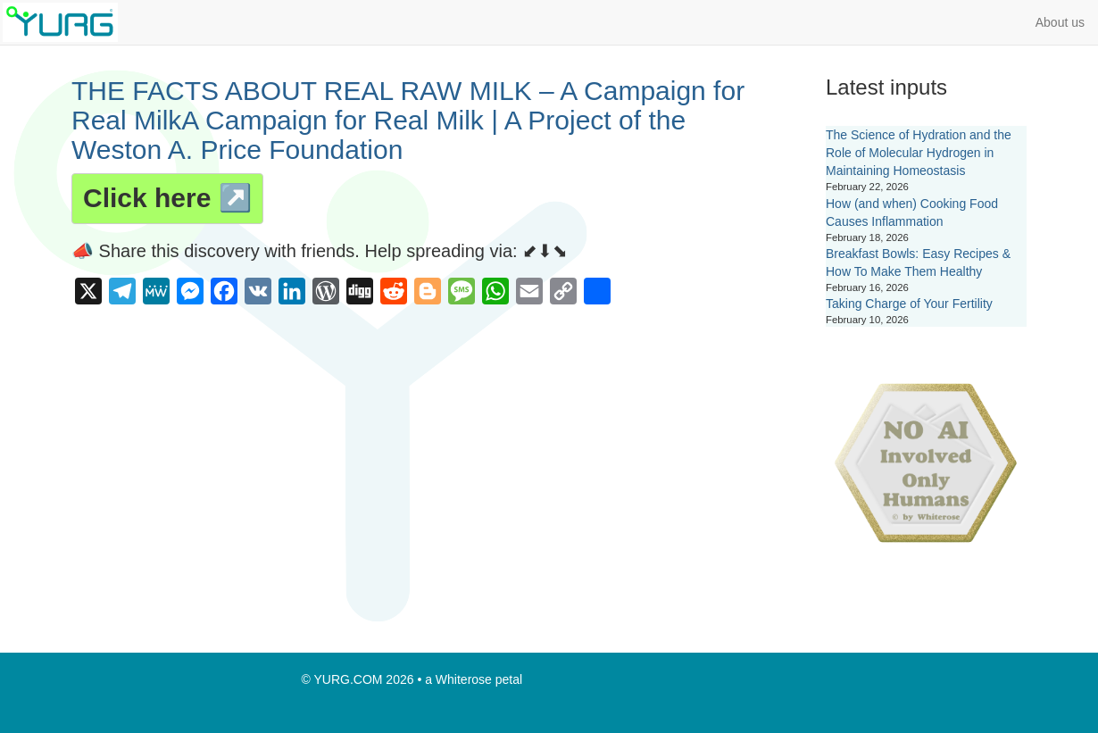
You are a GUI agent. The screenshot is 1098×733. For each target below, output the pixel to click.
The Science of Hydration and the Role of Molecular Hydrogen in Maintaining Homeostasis (918, 153)
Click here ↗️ (167, 197)
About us (1060, 22)
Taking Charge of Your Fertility (909, 303)
